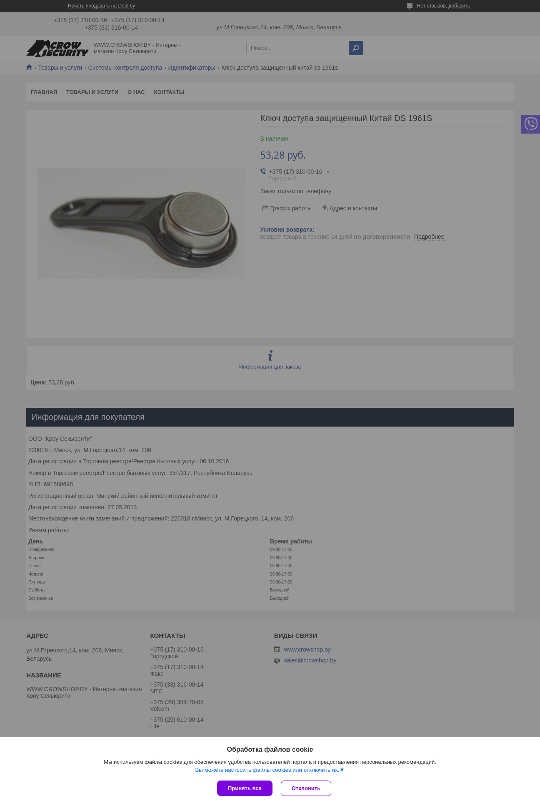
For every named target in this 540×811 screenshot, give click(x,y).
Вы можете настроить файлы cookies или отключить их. (267, 770)
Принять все (245, 788)
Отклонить (306, 788)
